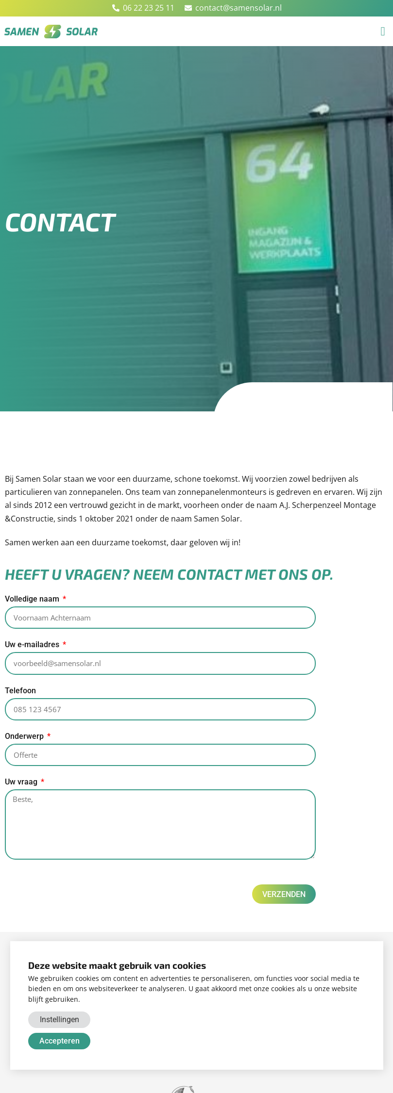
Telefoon (20, 692)
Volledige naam (33, 599)
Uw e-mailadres (33, 645)
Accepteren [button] (59, 1040)
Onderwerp (25, 738)
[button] (382, 31)
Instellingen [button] (59, 1019)
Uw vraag (22, 784)
